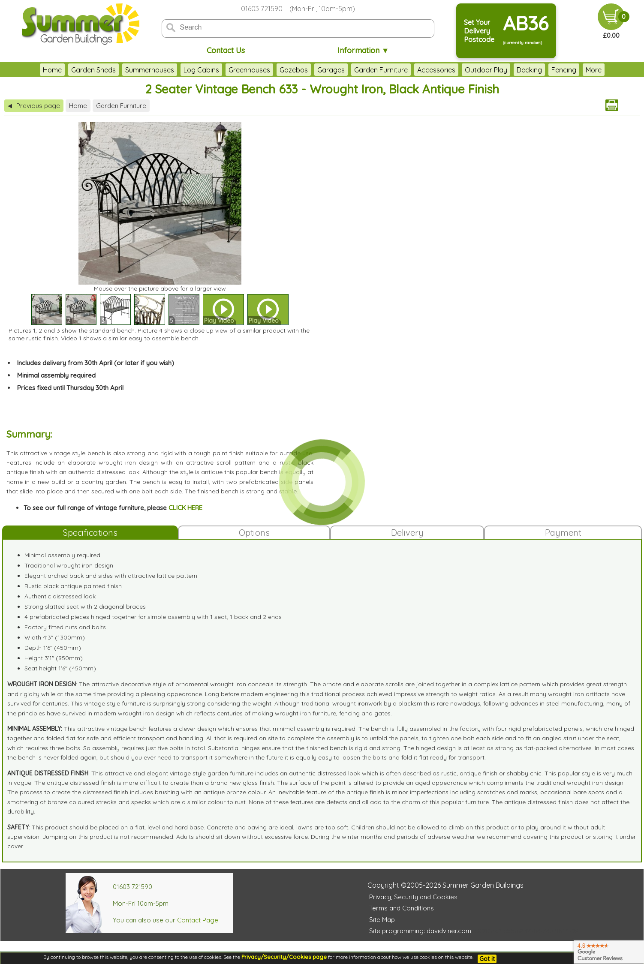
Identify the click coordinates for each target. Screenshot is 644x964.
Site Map (382, 920)
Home (52, 70)
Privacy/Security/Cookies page (284, 956)
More (594, 70)
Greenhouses (249, 70)
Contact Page (197, 920)
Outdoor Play (486, 70)
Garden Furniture (381, 70)
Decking (529, 70)
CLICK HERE (185, 508)
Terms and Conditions (401, 908)
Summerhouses (149, 70)
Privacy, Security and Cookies (413, 897)
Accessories (436, 70)
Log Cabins (201, 70)
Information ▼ (363, 50)
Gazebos (294, 70)
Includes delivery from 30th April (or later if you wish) (95, 363)
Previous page (34, 106)
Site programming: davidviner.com (420, 931)
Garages (331, 70)
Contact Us (226, 50)
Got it (487, 959)
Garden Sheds (93, 70)
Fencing (563, 70)
